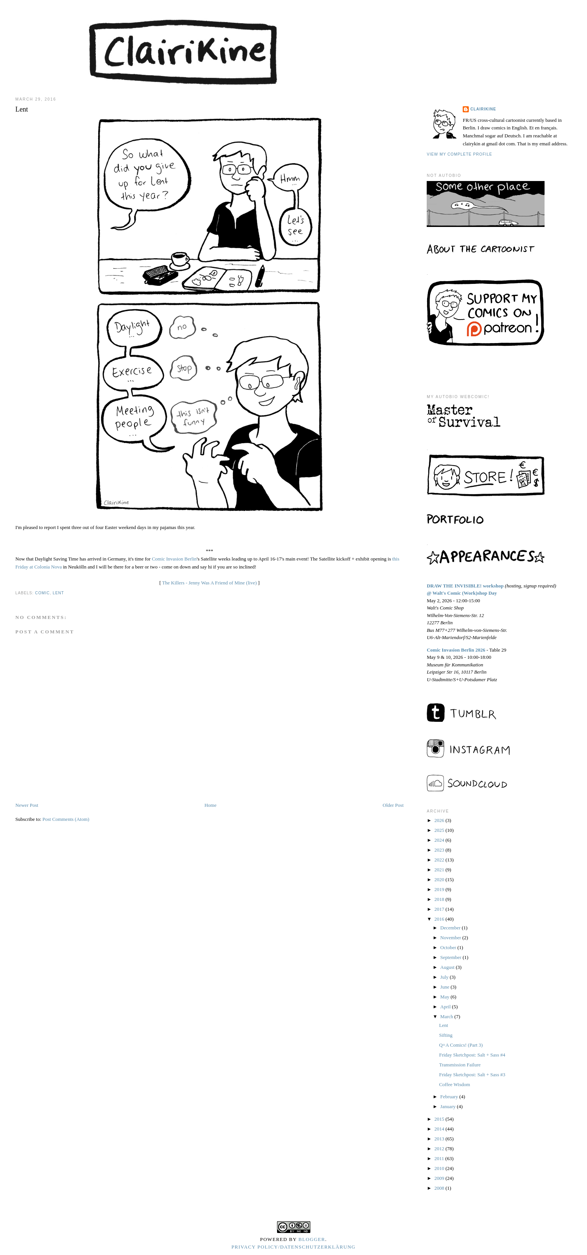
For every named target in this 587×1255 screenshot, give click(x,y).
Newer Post (27, 805)
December (451, 928)
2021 (439, 869)
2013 (439, 1139)
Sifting (445, 1035)
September (451, 957)
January (448, 1106)
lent (58, 593)
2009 (439, 1178)
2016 (439, 919)
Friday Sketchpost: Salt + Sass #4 (472, 1055)
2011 (439, 1158)
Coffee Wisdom (454, 1084)
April (446, 1006)
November (451, 937)
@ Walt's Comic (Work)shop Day (462, 593)
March (447, 1016)
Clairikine (483, 109)
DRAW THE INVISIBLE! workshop (465, 586)
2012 (439, 1148)
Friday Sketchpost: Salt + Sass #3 (472, 1074)
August (448, 967)
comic (42, 593)
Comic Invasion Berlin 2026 (456, 650)
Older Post (393, 805)
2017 (439, 909)
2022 (439, 860)
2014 (439, 1129)
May (445, 997)
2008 (439, 1188)
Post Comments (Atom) (65, 819)
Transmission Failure (460, 1065)
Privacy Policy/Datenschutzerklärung (294, 1247)
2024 (439, 840)
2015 (439, 1119)
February (449, 1096)
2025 (439, 830)
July (445, 977)
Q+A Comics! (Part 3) (461, 1045)
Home (210, 805)
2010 (439, 1168)
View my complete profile (459, 154)
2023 (439, 850)
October (448, 947)
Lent (443, 1025)
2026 (439, 820)
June (445, 987)
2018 (439, 899)
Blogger (312, 1239)
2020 (439, 879)
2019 (439, 889)
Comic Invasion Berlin (174, 559)
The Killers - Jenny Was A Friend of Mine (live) (209, 583)
